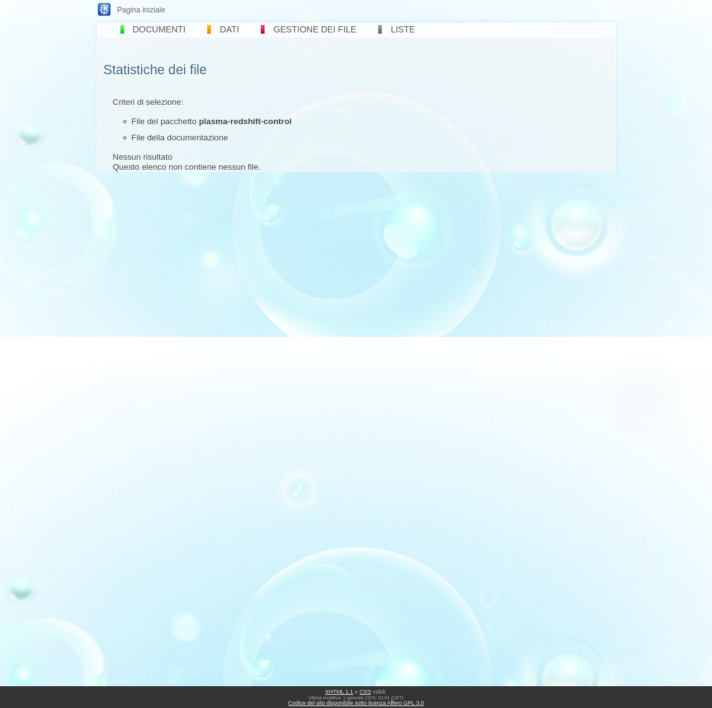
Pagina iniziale (141, 10)
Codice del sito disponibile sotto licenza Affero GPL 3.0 (356, 703)
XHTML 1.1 (339, 692)
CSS (365, 692)
